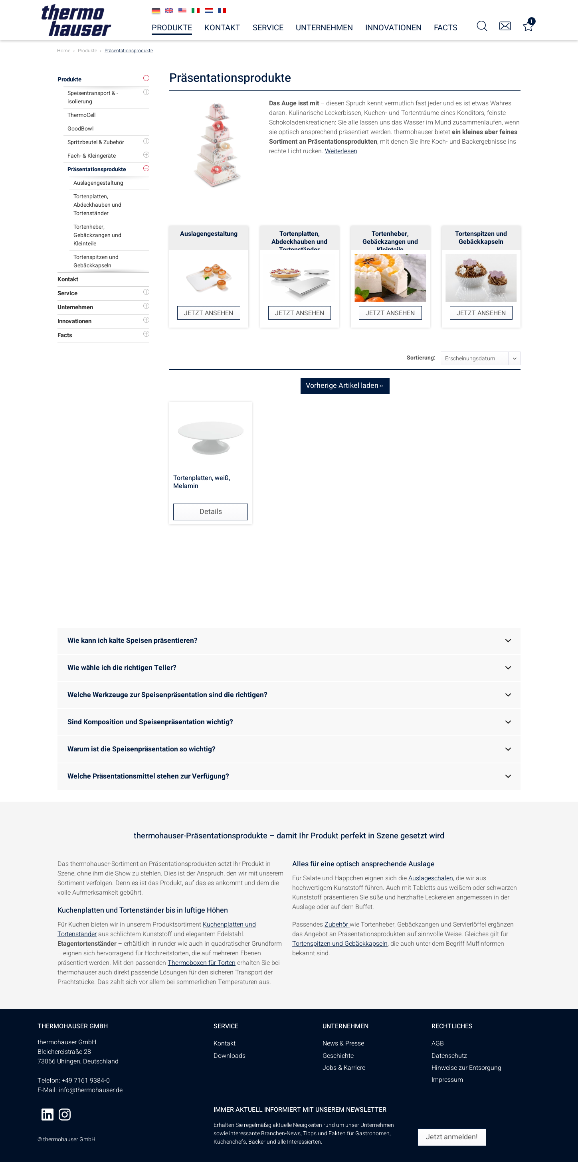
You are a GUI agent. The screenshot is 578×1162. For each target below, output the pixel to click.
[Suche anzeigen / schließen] (482, 25)
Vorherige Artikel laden (344, 385)
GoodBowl (80, 129)
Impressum (447, 1079)
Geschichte (338, 1055)
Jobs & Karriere (344, 1067)
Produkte (69, 79)
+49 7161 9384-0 (86, 1080)
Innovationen (74, 321)
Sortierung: (421, 358)
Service (67, 293)
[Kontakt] (505, 25)
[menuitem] (482, 25)
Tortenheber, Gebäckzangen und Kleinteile (97, 235)
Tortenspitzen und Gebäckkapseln (96, 261)
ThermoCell (81, 115)
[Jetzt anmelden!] (452, 1137)
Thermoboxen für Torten (202, 963)
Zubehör (337, 924)
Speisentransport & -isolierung (92, 97)
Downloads (229, 1055)
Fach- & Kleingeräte (91, 156)
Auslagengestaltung (98, 183)
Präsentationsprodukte (96, 169)
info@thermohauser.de (91, 1090)
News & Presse (343, 1043)
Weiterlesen (341, 151)
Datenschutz (449, 1055)
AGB (438, 1043)
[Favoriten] (528, 25)
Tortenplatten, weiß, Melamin (201, 482)
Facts (64, 335)
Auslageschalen (430, 878)
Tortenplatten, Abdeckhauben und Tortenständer (97, 204)
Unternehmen (75, 307)
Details (211, 511)
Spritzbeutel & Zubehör (95, 142)
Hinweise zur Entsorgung (466, 1067)
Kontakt (67, 279)
